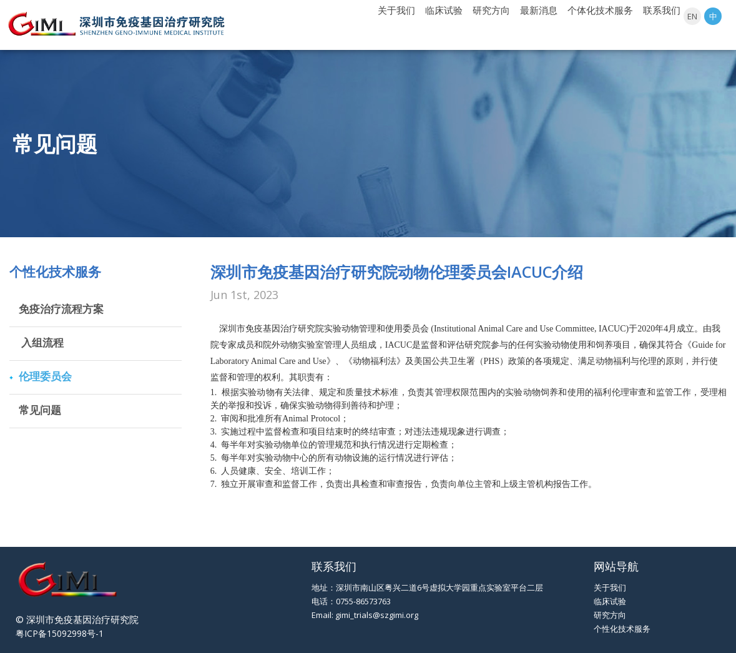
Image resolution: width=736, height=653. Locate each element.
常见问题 (40, 410)
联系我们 (661, 10)
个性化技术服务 (622, 628)
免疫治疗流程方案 (61, 309)
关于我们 (396, 10)
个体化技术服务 (600, 10)
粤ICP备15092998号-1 (60, 633)
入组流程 (41, 342)
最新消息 (538, 10)
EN (692, 16)
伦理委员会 (45, 376)
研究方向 (491, 10)
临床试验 (444, 10)
